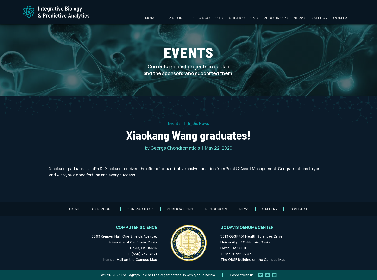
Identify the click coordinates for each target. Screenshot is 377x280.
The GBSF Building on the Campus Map (252, 259)
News (299, 18)
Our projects (208, 18)
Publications (243, 18)
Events (174, 123)
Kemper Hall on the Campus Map (130, 259)
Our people (175, 18)
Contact (343, 18)
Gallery (319, 18)
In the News (198, 123)
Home (151, 18)
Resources (276, 18)
